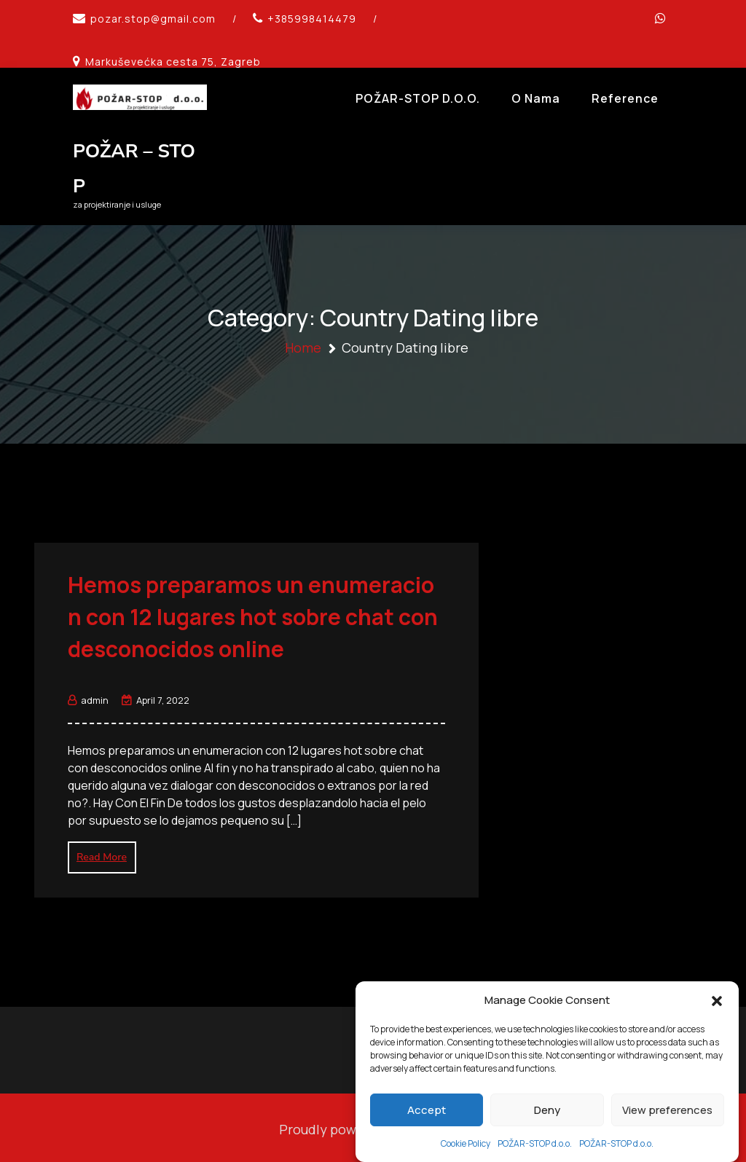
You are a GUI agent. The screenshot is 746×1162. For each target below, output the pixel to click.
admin (88, 696)
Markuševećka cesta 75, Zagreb (173, 61)
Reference (625, 98)
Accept (426, 1129)
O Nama (535, 98)
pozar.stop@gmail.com (153, 18)
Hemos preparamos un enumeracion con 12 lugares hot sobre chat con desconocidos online (253, 613)
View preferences (667, 1129)
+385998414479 (311, 18)
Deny (547, 1129)
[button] (717, 1020)
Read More (101, 853)
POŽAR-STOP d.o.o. (418, 98)
